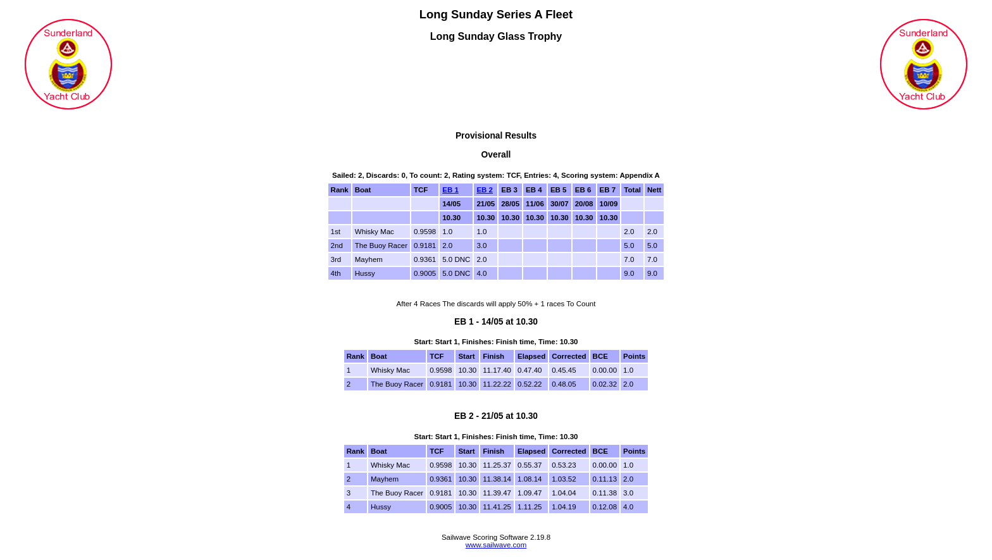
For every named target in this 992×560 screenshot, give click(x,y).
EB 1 (450, 190)
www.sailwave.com (496, 545)
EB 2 (484, 190)
